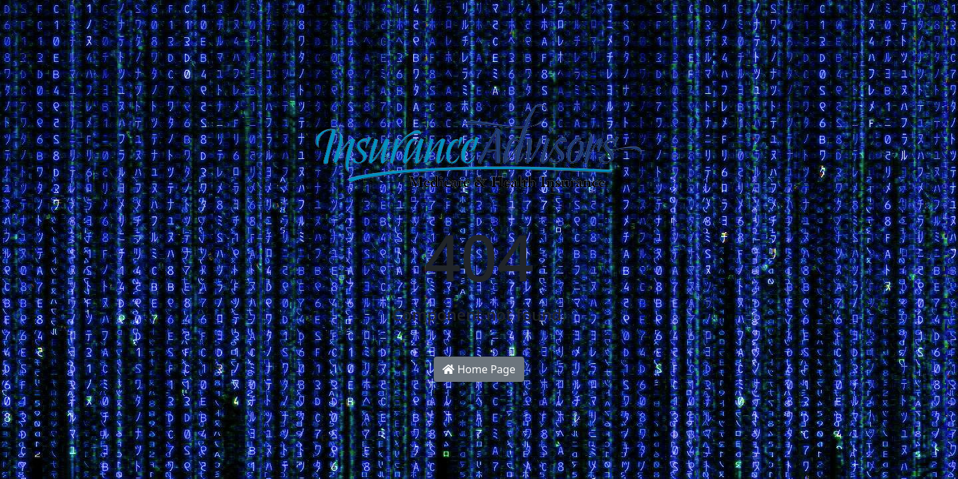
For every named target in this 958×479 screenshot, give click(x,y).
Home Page (478, 369)
